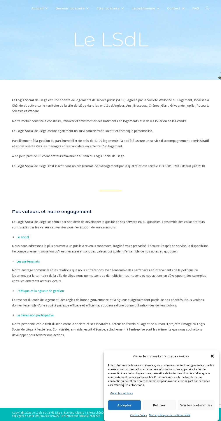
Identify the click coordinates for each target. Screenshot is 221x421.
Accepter (124, 405)
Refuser (159, 405)
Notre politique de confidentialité (169, 415)
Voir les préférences (196, 405)
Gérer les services (121, 393)
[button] (212, 356)
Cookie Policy (138, 415)
